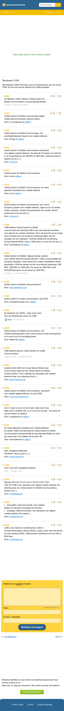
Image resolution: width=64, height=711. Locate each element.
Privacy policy (17, 705)
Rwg (10, 319)
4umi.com (14, 162)
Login (59, 12)
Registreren (50, 12)
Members (6, 12)
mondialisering (10, 637)
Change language (44, 705)
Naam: (6, 608)
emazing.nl (14, 216)
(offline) (28, 122)
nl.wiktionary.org (16, 517)
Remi (57, 637)
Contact (30, 705)
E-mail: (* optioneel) (11, 617)
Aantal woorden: (50, 607)
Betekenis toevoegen (32, 692)
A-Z (13, 12)
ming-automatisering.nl (19, 397)
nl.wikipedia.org (16, 494)
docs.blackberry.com (18, 288)
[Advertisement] (32, 33)
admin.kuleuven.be (17, 380)
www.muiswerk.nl (17, 457)
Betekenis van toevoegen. (17, 584)
